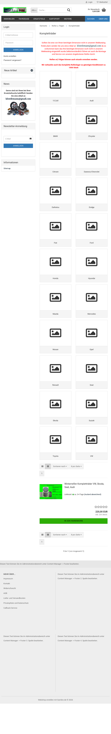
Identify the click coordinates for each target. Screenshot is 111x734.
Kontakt (6, 614)
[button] (42, 496)
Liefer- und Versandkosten (14, 628)
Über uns (103, 19)
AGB (5, 623)
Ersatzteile (39, 19)
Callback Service (10, 638)
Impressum (8, 609)
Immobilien (9, 19)
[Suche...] (34, 10)
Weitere (68, 19)
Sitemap (7, 168)
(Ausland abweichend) (92, 525)
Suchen (91, 19)
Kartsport (54, 19)
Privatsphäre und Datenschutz (15, 633)
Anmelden (18, 50)
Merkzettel (102, 2)
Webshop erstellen (46, 730)
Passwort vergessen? (12, 60)
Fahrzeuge (24, 19)
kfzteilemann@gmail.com (88, 46)
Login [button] (89, 2)
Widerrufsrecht (9, 619)
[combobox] (60, 496)
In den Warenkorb (73, 551)
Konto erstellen (10, 56)
